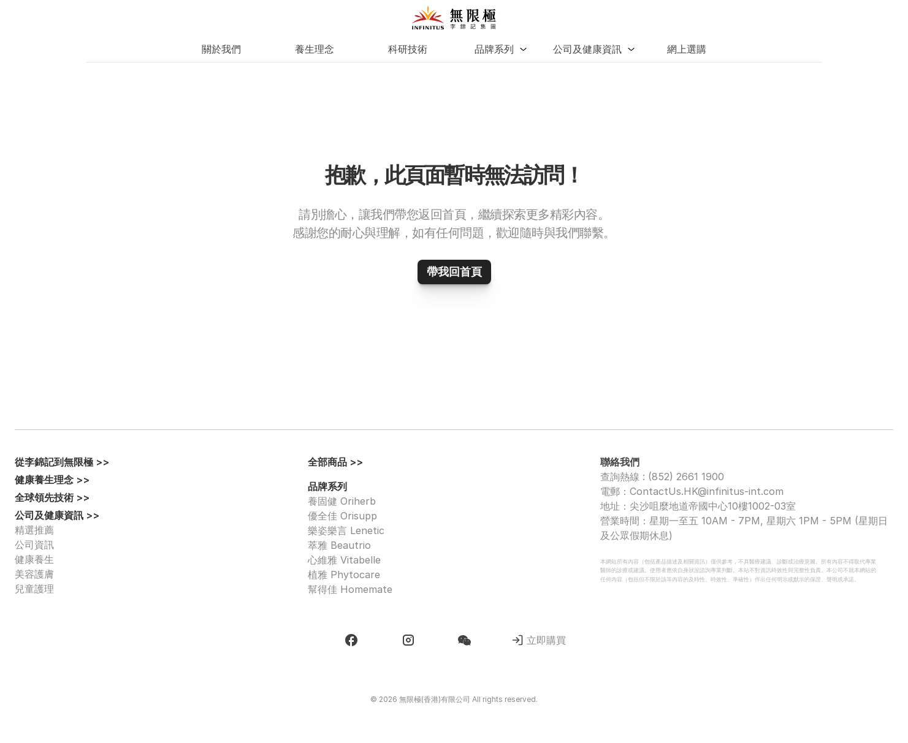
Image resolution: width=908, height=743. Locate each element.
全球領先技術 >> (52, 497)
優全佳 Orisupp (342, 516)
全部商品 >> (335, 462)
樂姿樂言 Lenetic (346, 530)
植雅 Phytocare (344, 574)
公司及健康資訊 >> (57, 515)
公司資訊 (34, 544)
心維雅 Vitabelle (344, 560)
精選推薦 (34, 530)
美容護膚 (34, 574)
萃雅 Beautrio (339, 545)
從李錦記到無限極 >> (62, 462)
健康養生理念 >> (52, 479)
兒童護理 (34, 589)
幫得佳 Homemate (350, 589)
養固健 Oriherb (342, 501)
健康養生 (34, 559)
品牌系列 (327, 486)
